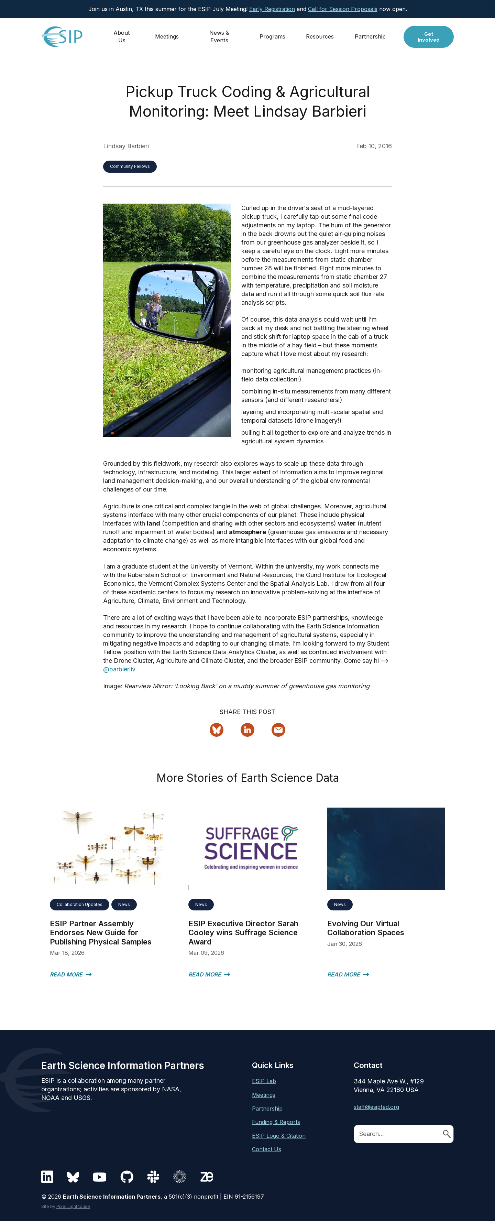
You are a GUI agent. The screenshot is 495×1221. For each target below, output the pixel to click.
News (124, 904)
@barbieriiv (119, 669)
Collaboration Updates (79, 904)
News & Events (219, 33)
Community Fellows (130, 166)
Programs (273, 33)
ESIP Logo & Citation (279, 1135)
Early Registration (272, 9)
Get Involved (429, 33)
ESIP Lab (264, 1081)
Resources (321, 33)
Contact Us (266, 1149)
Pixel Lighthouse (73, 1206)
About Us (122, 33)
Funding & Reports (276, 1122)
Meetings (167, 33)
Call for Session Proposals (342, 9)
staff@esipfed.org (376, 1106)
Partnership (371, 33)
